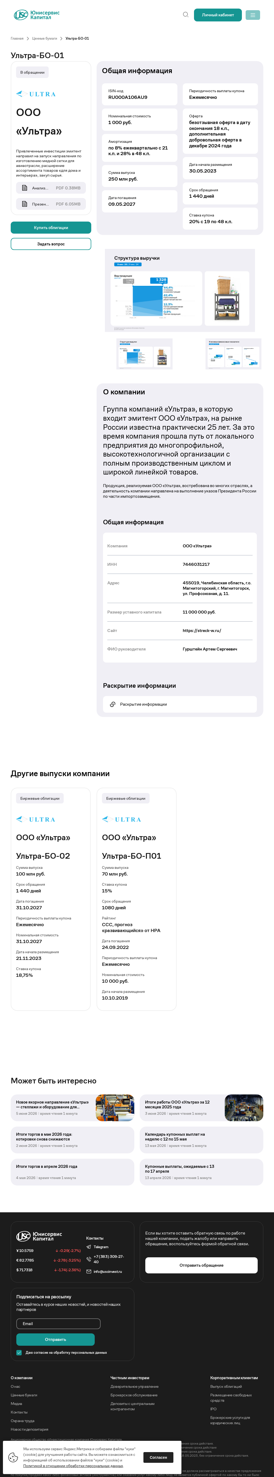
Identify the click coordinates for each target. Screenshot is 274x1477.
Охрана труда (22, 1400)
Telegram (101, 1243)
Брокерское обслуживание (134, 1374)
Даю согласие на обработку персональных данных (66, 1332)
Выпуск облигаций (226, 1366)
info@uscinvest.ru (108, 1268)
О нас (15, 1366)
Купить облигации (51, 228)
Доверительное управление (134, 1366)
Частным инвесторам (130, 1357)
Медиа (16, 1383)
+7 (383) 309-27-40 (109, 1256)
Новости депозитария (29, 1409)
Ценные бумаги (24, 1374)
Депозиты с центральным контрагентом (133, 1386)
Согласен (161, 1455)
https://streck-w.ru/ (202, 630)
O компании (22, 1357)
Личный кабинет (211, 15)
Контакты (19, 1391)
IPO (213, 1388)
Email (28, 1320)
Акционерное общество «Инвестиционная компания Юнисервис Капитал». (67, 1419)
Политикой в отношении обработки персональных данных (75, 1463)
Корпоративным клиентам (234, 1357)
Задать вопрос (51, 244)
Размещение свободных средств (231, 1377)
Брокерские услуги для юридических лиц (230, 1400)
